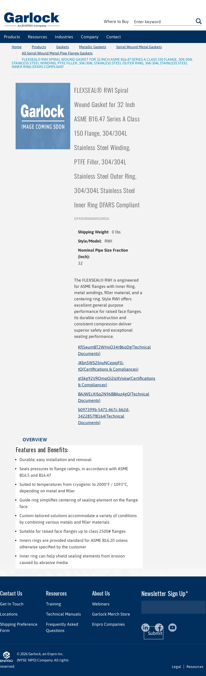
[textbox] (168, 21)
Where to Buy (116, 21)
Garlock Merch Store (111, 614)
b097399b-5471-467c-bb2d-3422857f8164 (104, 416)
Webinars (101, 603)
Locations (9, 614)
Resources (56, 593)
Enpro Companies (108, 624)
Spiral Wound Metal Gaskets (139, 47)
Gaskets (62, 47)
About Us (101, 593)
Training (53, 603)
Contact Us (11, 593)
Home (17, 47)
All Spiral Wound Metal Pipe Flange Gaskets (57, 53)
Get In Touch (11, 603)
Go (198, 21)
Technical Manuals (63, 614)
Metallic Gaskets (92, 47)
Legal (176, 667)
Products (39, 47)
